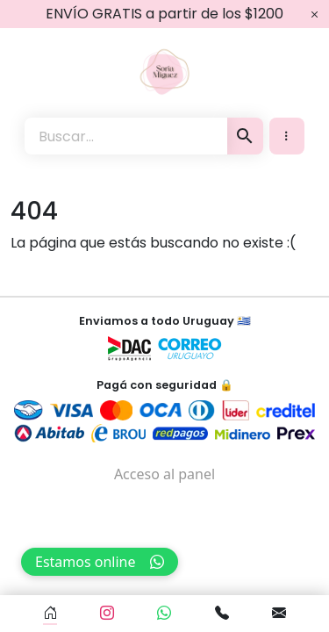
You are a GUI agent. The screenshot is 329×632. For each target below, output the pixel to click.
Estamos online (99, 561)
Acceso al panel (164, 474)
